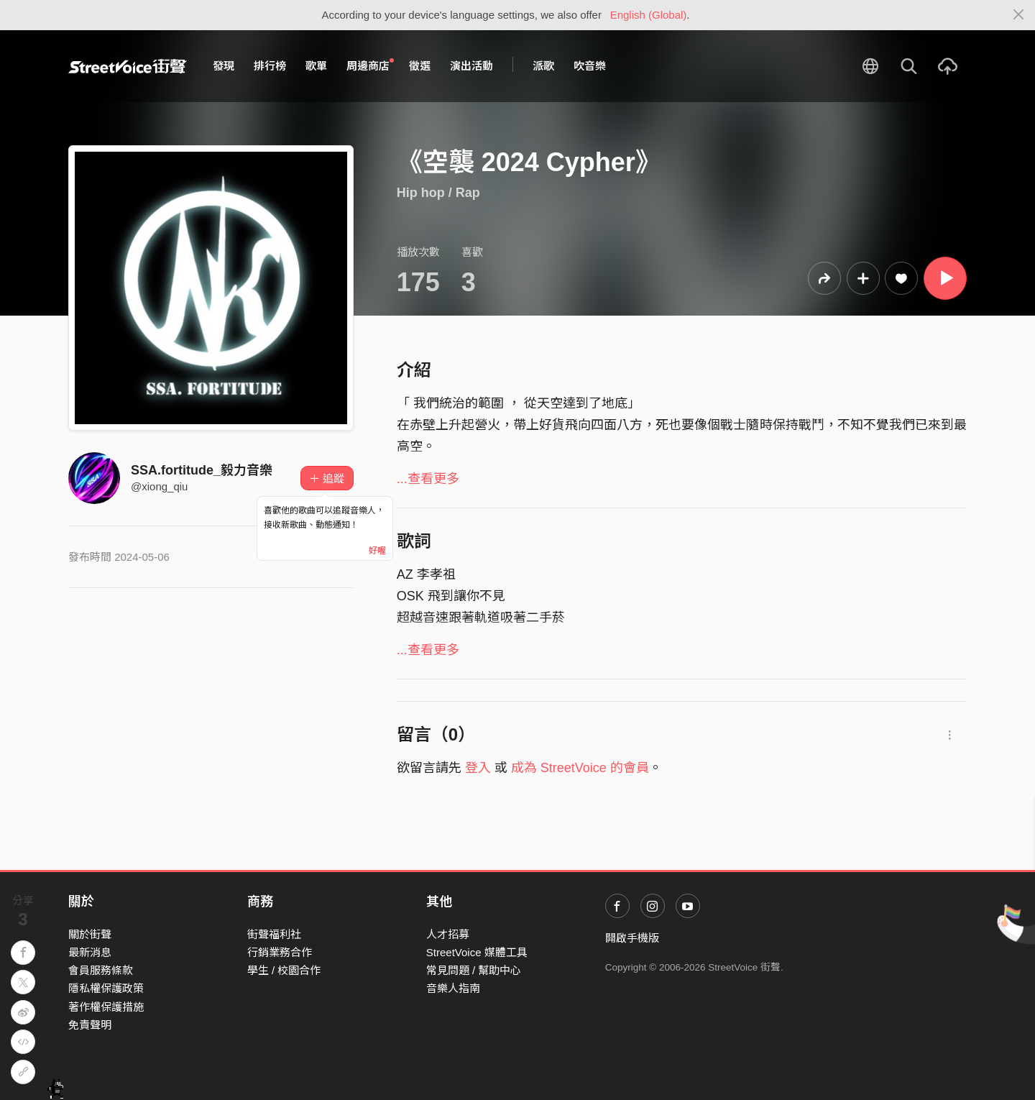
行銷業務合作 (279, 952)
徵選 (420, 66)
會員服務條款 (100, 970)
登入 (478, 768)
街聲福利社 (274, 934)
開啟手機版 (632, 938)
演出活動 (471, 66)
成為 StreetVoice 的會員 (580, 768)
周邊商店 (370, 65)
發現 (223, 66)
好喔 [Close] (377, 551)
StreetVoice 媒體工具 (477, 952)
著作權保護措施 (106, 1007)
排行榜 (270, 66)
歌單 (316, 66)
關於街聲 (89, 934)
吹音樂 (590, 66)
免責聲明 (89, 1025)
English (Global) (648, 15)
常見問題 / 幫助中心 (474, 970)
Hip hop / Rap (438, 192)
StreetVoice (127, 66)
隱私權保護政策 (106, 988)
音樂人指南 (453, 988)
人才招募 (447, 934)
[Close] (1019, 15)
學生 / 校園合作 (284, 970)
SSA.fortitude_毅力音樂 (201, 470)
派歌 (543, 66)
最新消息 (89, 952)
